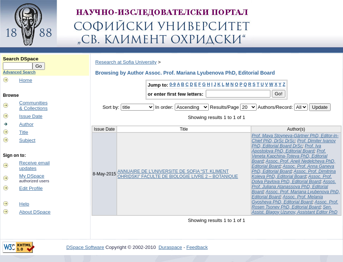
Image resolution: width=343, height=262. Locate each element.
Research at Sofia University (126, 62)
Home (25, 80)
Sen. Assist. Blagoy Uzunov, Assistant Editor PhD (295, 210)
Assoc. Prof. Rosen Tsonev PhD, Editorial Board (295, 204)
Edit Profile (31, 188)
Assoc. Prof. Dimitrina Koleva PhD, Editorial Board (294, 174)
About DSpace (35, 212)
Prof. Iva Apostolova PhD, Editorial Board (286, 148)
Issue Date (31, 116)
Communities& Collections (33, 105)
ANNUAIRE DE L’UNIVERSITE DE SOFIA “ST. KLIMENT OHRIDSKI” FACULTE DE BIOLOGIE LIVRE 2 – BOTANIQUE (177, 174)
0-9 (172, 84)
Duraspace (170, 247)
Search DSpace (20, 58)
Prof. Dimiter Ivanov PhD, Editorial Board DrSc (294, 143)
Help (24, 204)
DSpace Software (85, 247)
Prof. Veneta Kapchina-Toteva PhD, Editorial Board (289, 156)
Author (26, 124)
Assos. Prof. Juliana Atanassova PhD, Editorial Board (294, 186)
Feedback (197, 247)
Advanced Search (19, 72)
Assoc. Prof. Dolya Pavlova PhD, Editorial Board (292, 179)
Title (23, 132)
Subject (27, 140)
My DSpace (32, 176)
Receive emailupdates (34, 165)
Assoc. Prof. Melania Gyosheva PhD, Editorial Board (287, 199)
